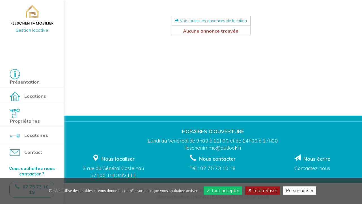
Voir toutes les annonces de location (211, 20)
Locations (28, 96)
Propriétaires (25, 116)
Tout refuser (262, 190)
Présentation (25, 77)
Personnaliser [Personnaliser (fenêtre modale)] (299, 190)
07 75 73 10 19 (218, 168)
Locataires (29, 136)
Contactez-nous (312, 168)
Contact (26, 153)
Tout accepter (222, 190)
